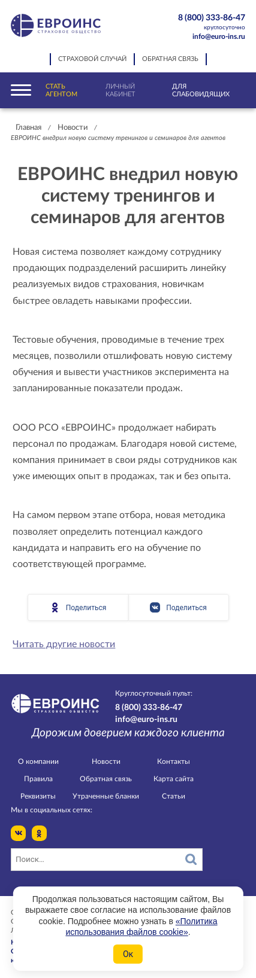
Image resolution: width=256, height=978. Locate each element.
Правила (38, 778)
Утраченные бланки (106, 796)
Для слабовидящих (201, 90)
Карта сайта (173, 778)
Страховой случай (92, 59)
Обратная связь (170, 59)
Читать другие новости (64, 644)
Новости (73, 128)
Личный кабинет (120, 90)
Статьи (173, 796)
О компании (38, 761)
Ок (128, 954)
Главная (28, 128)
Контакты (173, 761)
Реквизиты (38, 796)
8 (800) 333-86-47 (206, 22)
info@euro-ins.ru (218, 36)
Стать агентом (61, 90)
